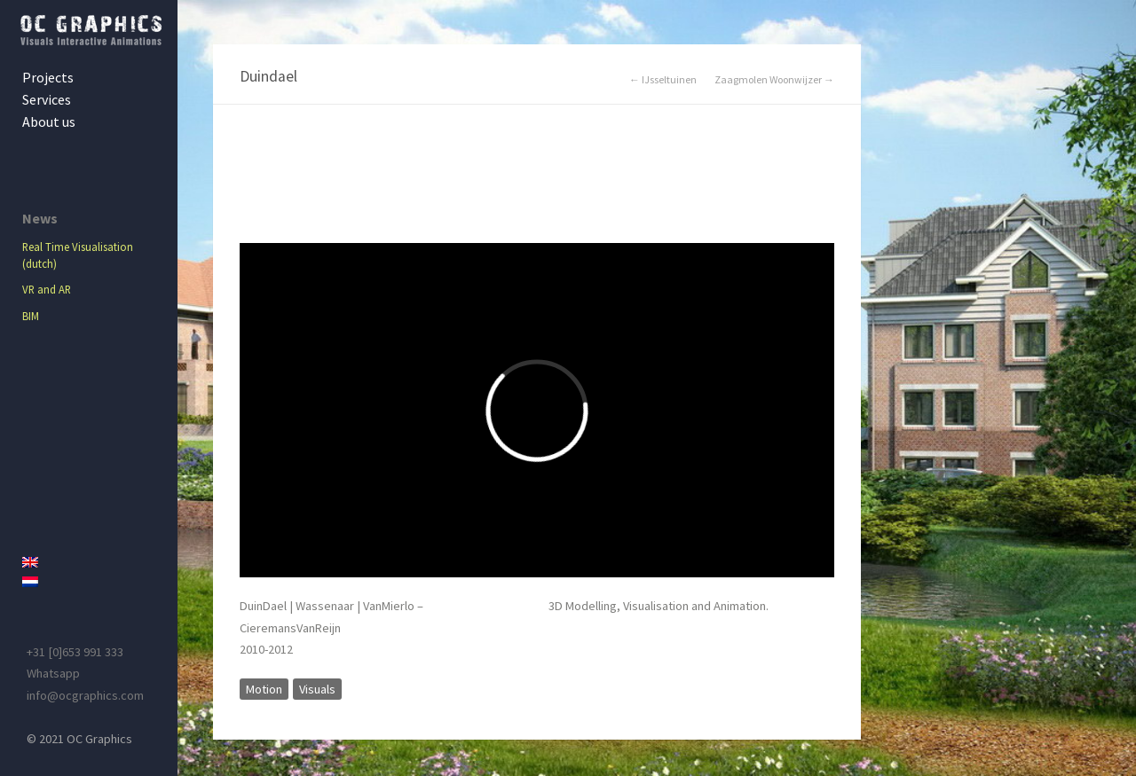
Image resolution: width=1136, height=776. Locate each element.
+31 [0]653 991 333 (75, 652)
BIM (30, 316)
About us (48, 121)
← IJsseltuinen (663, 79)
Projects (48, 77)
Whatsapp (53, 673)
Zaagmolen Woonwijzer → (774, 79)
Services (46, 99)
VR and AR (46, 289)
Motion (264, 689)
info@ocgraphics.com (85, 695)
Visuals (317, 689)
